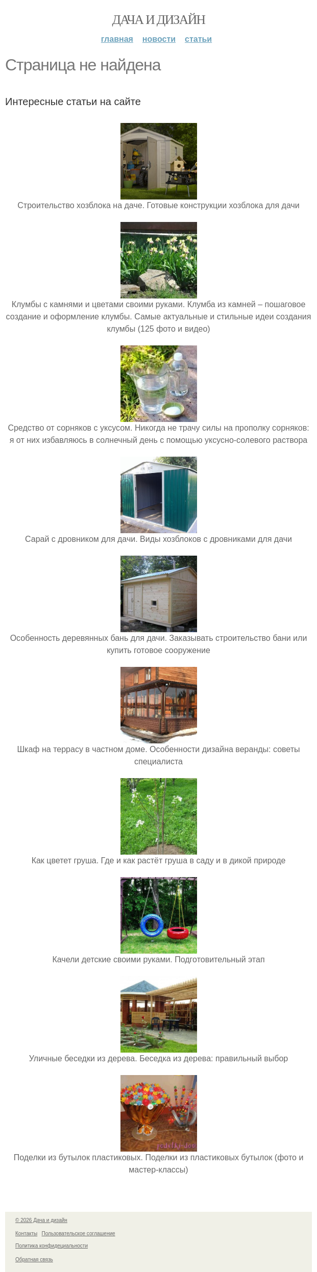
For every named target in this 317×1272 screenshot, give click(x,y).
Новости (159, 39)
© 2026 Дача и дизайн (41, 1220)
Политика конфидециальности (51, 1246)
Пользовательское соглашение (78, 1233)
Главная (117, 39)
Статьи (198, 39)
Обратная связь (34, 1259)
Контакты (26, 1233)
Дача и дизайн (158, 19)
